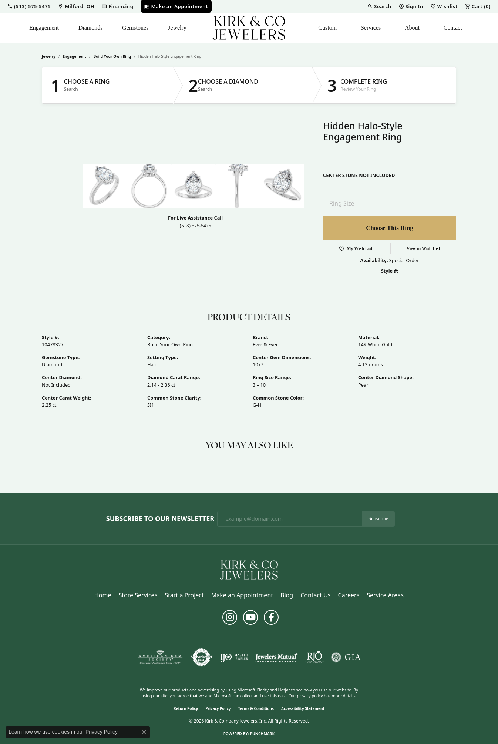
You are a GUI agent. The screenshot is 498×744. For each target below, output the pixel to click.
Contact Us (315, 595)
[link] (76, 6)
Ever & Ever (265, 344)
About (412, 27)
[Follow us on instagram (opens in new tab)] (229, 617)
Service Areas (385, 595)
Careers (349, 595)
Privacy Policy (218, 708)
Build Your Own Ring (112, 56)
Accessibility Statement (302, 708)
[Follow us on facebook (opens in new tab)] (271, 617)
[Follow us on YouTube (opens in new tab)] (250, 617)
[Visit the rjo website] (314, 657)
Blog (286, 595)
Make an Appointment (242, 595)
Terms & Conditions (256, 708)
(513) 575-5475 (195, 225)
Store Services (138, 595)
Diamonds (90, 27)
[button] (29, 6)
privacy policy (310, 695)
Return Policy (186, 708)
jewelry (48, 56)
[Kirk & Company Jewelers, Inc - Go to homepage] (249, 569)
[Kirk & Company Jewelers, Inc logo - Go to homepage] (249, 28)
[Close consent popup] (144, 732)
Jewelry (177, 27)
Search (71, 89)
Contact (453, 27)
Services (371, 27)
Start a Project (184, 595)
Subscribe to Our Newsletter (160, 519)
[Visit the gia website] (346, 657)
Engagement (44, 27)
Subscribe (378, 518)
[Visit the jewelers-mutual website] (276, 657)
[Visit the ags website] (160, 657)
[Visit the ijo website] (234, 657)
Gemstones (135, 27)
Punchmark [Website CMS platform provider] (262, 733)
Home (102, 595)
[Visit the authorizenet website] (201, 657)
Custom (327, 27)
